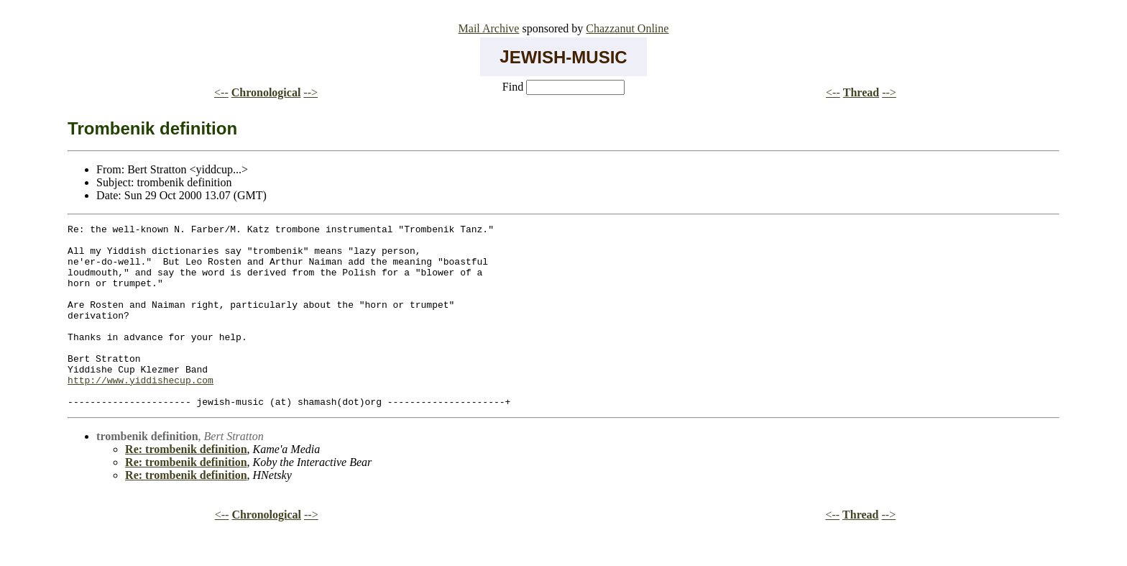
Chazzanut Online (627, 28)
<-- (221, 92)
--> (310, 92)
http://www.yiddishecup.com (140, 412)
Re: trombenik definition (186, 486)
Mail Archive (489, 28)
